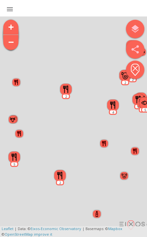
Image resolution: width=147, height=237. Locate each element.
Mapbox (115, 228)
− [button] (11, 42)
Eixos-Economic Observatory (56, 228)
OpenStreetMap (19, 234)
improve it (43, 234)
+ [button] (11, 27)
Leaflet (7, 228)
